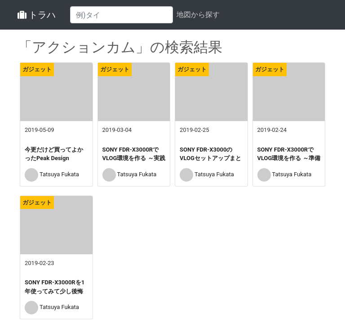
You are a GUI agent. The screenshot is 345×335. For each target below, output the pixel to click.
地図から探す (198, 14)
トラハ (37, 14)
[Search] (121, 14)
